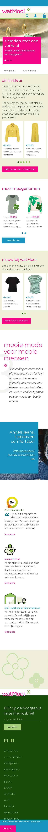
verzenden (9, 794)
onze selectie (11, 775)
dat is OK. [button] (8, 829)
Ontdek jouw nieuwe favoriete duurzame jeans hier (21, 454)
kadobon (9, 806)
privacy (8, 787)
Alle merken (29, 71)
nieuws (8, 781)
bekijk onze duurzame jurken (20, 169)
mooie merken (12, 769)
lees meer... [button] (36, 821)
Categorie (9, 71)
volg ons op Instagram (7, 741)
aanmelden (13, 727)
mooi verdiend (11, 818)
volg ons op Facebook (14, 741)
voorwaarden (11, 812)
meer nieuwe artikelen (16, 320)
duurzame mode (13, 757)
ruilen (7, 800)
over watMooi (11, 750)
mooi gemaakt (11, 763)
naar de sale (13, 240)
